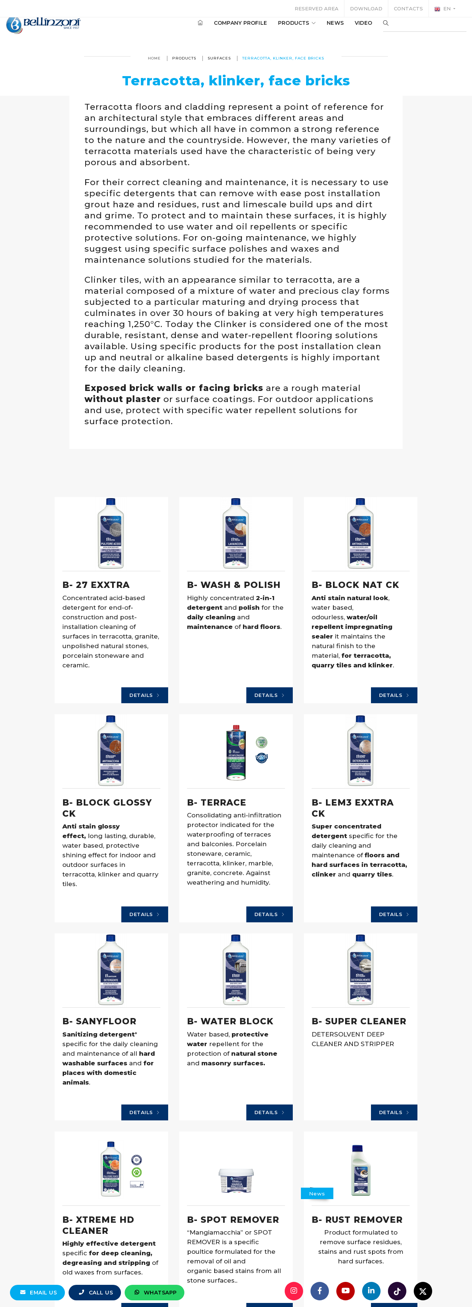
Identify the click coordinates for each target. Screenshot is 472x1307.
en (443, 9)
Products (286, 29)
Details (69, 799)
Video (352, 29)
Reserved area (317, 8)
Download (366, 8)
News (324, 29)
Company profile (229, 29)
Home (154, 58)
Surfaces (219, 58)
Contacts (408, 8)
